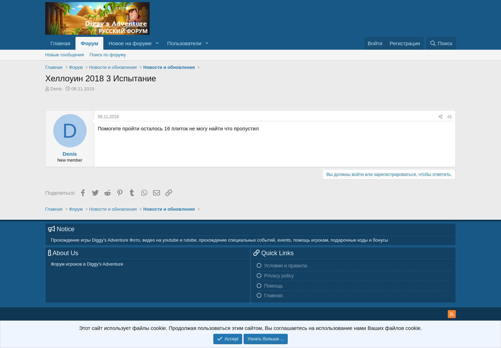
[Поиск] (441, 43)
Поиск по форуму (108, 54)
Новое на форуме (130, 43)
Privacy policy (279, 275)
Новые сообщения (64, 54)
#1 (449, 116)
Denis (56, 88)
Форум (89, 43)
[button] (157, 43)
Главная (60, 43)
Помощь (273, 286)
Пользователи (184, 43)
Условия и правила (285, 265)
